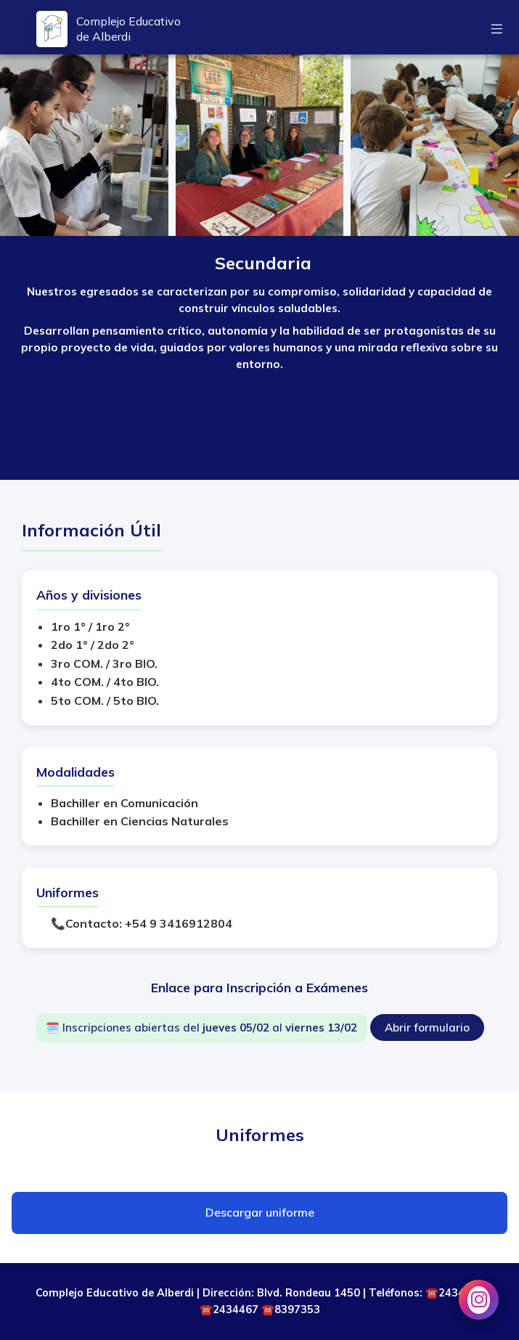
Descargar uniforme (259, 1212)
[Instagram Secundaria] (479, 1300)
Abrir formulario (427, 1027)
